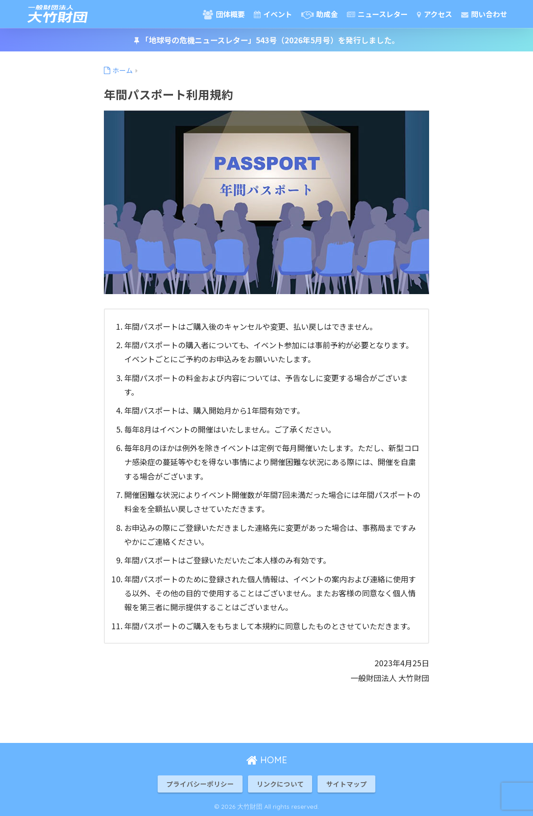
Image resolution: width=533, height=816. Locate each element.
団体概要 (224, 14)
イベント (273, 14)
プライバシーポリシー (200, 783)
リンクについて (280, 783)
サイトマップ (346, 783)
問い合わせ (484, 14)
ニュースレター (377, 14)
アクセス (434, 14)
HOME (266, 759)
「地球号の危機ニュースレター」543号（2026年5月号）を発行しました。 (266, 40)
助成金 (319, 14)
